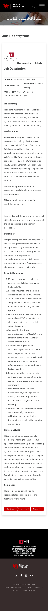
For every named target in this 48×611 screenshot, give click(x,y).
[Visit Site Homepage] (24, 542)
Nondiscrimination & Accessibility (19, 587)
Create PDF (37, 509)
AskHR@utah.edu (27, 555)
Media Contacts (28, 590)
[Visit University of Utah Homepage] (6, 6)
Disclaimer (38, 587)
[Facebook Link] (21, 575)
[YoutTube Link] (31, 575)
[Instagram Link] (26, 575)
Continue (10, 509)
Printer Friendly (24, 509)
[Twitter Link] (16, 575)
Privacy (17, 590)
